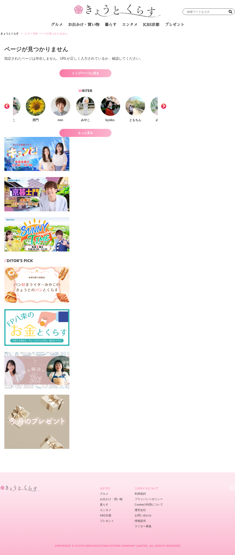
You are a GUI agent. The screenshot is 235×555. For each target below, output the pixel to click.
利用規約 (140, 493)
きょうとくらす (9, 33)
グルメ (57, 25)
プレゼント (174, 25)
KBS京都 (151, 25)
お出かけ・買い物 (83, 25)
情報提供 (140, 520)
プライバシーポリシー (149, 499)
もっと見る (85, 133)
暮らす (110, 25)
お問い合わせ (143, 515)
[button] (7, 106)
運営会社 (140, 510)
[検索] (230, 11)
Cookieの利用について (149, 504)
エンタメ (129, 25)
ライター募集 (143, 526)
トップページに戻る (85, 73)
